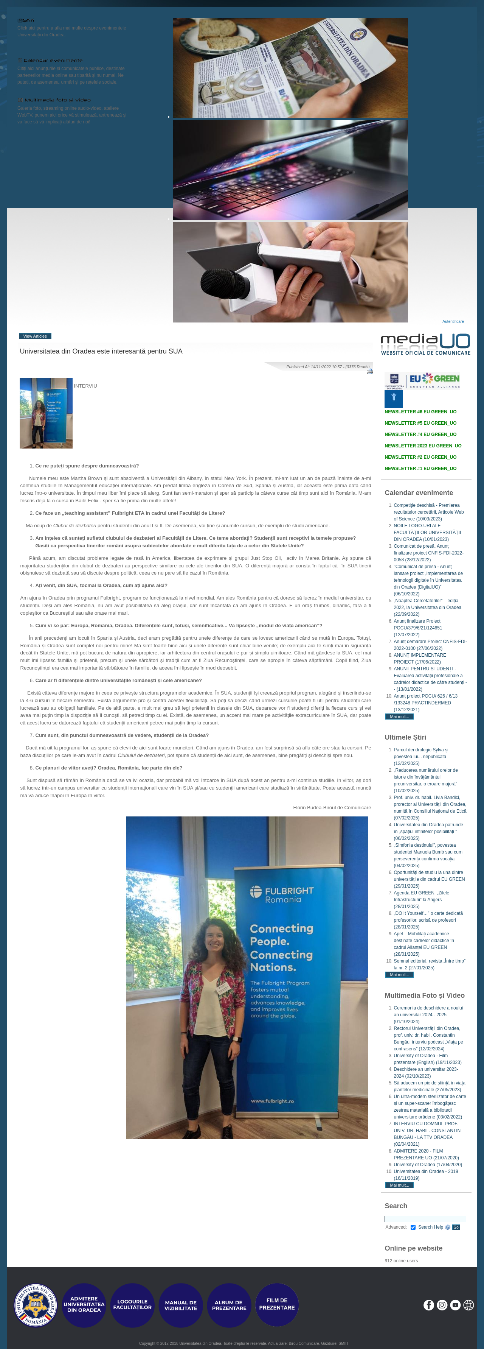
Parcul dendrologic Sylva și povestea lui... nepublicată (421, 756)
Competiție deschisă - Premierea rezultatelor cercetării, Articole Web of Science (429, 512)
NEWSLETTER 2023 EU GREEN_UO (423, 446)
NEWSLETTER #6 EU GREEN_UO (420, 411)
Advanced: (400, 1227)
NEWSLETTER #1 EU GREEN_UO (420, 468)
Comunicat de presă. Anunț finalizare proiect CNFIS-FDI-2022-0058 (429, 553)
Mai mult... (399, 716)
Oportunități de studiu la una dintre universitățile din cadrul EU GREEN (429, 879)
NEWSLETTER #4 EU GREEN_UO (420, 434)
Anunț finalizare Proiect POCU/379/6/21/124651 (418, 627)
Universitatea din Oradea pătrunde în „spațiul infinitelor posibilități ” (428, 831)
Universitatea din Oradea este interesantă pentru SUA (101, 351)
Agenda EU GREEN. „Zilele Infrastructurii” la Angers (421, 899)
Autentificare (453, 321)
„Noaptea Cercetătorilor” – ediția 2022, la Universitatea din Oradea (427, 607)
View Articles (35, 336)
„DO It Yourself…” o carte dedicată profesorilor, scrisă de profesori (428, 920)
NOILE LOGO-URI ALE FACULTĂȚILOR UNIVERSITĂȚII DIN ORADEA (427, 532)
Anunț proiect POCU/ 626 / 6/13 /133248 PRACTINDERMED (426, 702)
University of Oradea (428, 1164)
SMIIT (343, 1343)
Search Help (434, 1227)
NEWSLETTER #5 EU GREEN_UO (420, 423)
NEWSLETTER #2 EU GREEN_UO (420, 457)
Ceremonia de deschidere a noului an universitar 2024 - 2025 (428, 1014)
